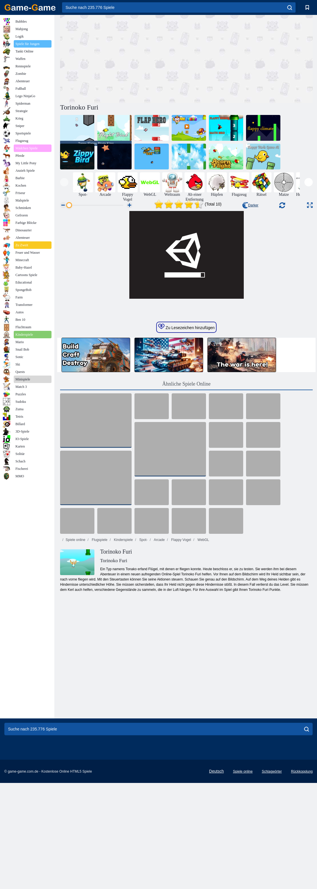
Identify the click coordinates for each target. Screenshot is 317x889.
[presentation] (64, 182)
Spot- (143, 646)
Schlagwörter (272, 878)
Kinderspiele (123, 646)
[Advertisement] (123, 58)
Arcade (159, 646)
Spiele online (75, 646)
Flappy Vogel (180, 646)
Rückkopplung (302, 878)
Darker (250, 205)
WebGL (203, 646)
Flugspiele (99, 646)
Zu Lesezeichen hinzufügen (186, 433)
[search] (290, 7)
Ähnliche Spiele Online (186, 490)
